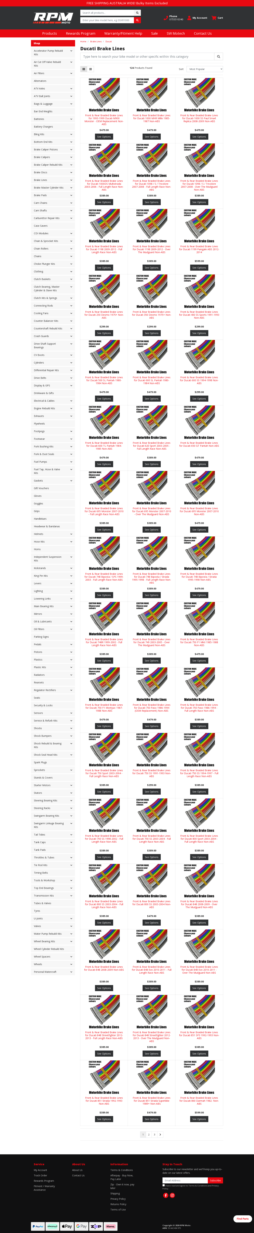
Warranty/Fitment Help (123, 33)
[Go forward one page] (160, 1134)
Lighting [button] (38, 591)
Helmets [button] (38, 534)
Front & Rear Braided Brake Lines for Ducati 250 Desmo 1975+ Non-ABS (104, 314)
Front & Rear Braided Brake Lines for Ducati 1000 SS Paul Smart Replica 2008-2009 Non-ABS (199, 118)
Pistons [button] (38, 652)
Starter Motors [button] (42, 785)
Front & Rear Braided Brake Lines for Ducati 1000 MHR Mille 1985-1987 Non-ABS (151, 118)
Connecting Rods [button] (43, 305)
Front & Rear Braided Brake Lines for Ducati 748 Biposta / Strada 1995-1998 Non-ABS (199, 576)
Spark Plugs (40, 762)
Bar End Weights (43, 111)
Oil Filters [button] (39, 629)
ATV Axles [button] (39, 88)
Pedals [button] (37, 644)
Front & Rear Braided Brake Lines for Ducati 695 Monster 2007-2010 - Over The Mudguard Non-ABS (151, 511)
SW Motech (176, 33)
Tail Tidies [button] (39, 834)
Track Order (40, 1175)
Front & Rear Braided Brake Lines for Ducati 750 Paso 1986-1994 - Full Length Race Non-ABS (199, 707)
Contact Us (203, 33)
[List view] (90, 69)
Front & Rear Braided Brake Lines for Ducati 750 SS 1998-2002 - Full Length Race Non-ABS (104, 838)
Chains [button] (37, 256)
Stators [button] (38, 792)
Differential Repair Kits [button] (46, 370)
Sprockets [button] (39, 770)
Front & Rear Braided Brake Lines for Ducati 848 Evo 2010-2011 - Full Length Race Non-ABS (151, 969)
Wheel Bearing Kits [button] (44, 941)
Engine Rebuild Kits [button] (44, 408)
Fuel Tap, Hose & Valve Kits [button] (47, 471)
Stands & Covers (43, 777)
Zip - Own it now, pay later (122, 1186)
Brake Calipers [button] (42, 157)
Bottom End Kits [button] (43, 141)
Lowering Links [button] (42, 598)
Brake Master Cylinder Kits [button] (49, 187)
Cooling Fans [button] (41, 313)
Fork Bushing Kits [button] (43, 446)
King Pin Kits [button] (41, 575)
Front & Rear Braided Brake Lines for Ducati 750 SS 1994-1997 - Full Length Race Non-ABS (199, 773)
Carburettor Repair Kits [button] (47, 218)
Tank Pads (40, 849)
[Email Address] (185, 1180)
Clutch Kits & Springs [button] (45, 298)
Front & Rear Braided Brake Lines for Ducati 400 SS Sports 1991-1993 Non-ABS (199, 314)
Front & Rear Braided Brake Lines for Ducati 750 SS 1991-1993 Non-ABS (151, 773)
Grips (37, 511)
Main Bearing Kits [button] (44, 606)
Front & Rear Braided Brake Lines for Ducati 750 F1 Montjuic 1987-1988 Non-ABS (104, 707)
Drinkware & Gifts (44, 393)
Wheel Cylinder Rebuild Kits (49, 949)
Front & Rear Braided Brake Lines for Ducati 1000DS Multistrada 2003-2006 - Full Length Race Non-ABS (104, 185)
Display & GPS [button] (42, 385)
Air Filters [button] (39, 73)
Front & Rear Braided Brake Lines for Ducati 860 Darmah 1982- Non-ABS (199, 1100)
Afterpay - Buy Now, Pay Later (121, 1177)
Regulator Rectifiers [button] (45, 690)
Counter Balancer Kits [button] (46, 320)
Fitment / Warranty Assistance (44, 1187)
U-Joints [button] (38, 918)
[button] (173, 18)
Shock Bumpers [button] (43, 735)
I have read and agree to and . (190, 1187)
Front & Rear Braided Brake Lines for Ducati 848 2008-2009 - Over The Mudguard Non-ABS (199, 904)
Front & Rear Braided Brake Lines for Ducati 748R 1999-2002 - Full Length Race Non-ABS (104, 642)
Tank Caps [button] (40, 842)
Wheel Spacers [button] (42, 956)
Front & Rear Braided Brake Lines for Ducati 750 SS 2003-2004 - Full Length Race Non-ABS (152, 838)
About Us (77, 1170)
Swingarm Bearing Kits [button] (46, 815)
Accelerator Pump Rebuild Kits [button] (48, 52)
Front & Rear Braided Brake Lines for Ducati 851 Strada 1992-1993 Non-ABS (104, 1100)
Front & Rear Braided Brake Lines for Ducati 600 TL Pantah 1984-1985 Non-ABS (104, 445)
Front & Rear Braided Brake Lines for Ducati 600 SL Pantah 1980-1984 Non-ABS (151, 380)
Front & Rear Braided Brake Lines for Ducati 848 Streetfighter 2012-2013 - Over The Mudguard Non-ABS (152, 1037)
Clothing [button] (38, 271)
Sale (154, 33)
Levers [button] (37, 583)
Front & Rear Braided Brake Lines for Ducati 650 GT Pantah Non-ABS (199, 444)
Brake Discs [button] (40, 172)
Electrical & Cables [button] (44, 400)
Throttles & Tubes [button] (44, 857)
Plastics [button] (38, 659)
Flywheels (39, 423)
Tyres (37, 910)
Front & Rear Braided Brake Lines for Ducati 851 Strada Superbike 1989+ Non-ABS (151, 1100)
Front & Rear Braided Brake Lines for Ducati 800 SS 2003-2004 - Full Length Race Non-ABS (104, 904)
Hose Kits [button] (39, 541)
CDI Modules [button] (41, 233)
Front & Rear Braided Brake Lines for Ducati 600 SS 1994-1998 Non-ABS (199, 380)
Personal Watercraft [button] (45, 971)
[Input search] (107, 13)
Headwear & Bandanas (47, 526)
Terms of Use (118, 1209)
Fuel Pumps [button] (40, 461)
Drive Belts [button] (40, 377)
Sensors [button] (38, 713)
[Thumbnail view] (83, 69)
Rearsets (39, 682)
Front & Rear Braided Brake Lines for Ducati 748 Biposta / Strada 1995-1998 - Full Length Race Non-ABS (151, 578)
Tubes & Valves (42, 903)
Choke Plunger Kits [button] (44, 263)
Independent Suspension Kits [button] (47, 558)
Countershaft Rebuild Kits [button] (48, 328)
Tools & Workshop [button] (44, 880)
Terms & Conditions (121, 1170)
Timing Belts (41, 872)
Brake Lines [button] (40, 180)
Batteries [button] (39, 119)
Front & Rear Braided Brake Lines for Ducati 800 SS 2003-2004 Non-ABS (151, 904)
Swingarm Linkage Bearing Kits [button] (49, 825)
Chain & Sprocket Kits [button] (46, 241)
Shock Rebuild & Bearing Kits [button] (47, 745)
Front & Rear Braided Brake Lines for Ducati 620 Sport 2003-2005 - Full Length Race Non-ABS (151, 445)
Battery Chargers (43, 126)
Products (49, 33)
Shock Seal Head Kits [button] (45, 754)
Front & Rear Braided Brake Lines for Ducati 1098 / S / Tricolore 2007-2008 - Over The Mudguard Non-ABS (199, 185)
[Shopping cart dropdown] (217, 18)
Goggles (38, 503)
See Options (104, 136)
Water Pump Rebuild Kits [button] (48, 933)
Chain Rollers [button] (41, 248)
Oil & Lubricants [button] (43, 621)
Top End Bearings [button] (44, 888)
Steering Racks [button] (42, 808)
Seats (37, 697)
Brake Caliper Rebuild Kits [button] (48, 164)
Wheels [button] (38, 964)
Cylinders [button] (39, 362)
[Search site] (137, 13)
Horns (37, 549)
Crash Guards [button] (41, 336)
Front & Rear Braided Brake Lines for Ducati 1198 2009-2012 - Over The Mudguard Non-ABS (151, 249)
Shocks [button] (38, 728)
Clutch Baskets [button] (42, 279)
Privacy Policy (118, 1198)
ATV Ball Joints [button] (42, 96)
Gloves (38, 495)
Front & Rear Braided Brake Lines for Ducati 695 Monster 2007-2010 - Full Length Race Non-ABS (104, 511)
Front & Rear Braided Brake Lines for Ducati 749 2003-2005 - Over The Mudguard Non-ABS (151, 642)
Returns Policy (118, 1204)
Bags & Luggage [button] (43, 103)
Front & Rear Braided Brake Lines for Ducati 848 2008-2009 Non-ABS (104, 968)
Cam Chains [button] (40, 202)
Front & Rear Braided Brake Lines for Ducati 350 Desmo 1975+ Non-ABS (151, 314)
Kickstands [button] (40, 568)
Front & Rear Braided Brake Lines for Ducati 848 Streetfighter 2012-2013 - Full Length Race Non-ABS (104, 1035)
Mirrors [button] (38, 613)
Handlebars (40, 518)
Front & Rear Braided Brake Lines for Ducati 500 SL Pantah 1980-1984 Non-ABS (104, 380)
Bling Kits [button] (39, 134)
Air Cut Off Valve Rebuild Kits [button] (47, 63)
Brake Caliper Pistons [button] (46, 149)
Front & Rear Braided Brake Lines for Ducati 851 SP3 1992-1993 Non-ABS (199, 1035)
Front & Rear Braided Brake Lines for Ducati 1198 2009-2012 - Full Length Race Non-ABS (104, 249)
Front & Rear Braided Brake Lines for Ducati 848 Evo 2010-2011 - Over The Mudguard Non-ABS (199, 969)
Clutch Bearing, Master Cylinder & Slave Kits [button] (47, 288)
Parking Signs (41, 636)
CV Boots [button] (39, 355)
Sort (181, 69)
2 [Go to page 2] (148, 1134)
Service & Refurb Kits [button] (45, 720)
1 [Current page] (143, 1134)
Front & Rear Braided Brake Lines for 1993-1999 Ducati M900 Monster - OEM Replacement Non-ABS (104, 120)
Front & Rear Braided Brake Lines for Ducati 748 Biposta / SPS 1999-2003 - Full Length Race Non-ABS (104, 576)
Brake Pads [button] (40, 195)
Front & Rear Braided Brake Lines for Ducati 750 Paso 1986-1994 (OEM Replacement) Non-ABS (151, 707)
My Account (40, 1170)
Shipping (115, 1193)
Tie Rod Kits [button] (40, 865)
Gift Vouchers (41, 488)
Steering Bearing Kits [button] (45, 800)
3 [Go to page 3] (154, 1134)
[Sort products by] (205, 69)
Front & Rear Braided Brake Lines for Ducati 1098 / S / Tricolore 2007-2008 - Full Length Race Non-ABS (151, 185)
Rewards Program (80, 33)
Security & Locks (43, 705)
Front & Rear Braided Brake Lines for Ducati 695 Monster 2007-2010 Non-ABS (199, 511)
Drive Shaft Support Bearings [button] (45, 345)
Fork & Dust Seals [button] (44, 454)
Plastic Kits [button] (40, 667)
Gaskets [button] (38, 480)
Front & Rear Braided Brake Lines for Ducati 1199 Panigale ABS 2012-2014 (199, 249)
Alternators (40, 80)
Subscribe (215, 1180)
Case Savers (41, 225)
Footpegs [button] (39, 431)
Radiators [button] (39, 674)
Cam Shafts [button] (40, 210)
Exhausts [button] (39, 416)
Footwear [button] (39, 438)
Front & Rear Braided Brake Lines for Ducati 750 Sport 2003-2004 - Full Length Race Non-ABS (104, 773)
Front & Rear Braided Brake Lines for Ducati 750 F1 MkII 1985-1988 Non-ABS (199, 642)
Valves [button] (37, 926)
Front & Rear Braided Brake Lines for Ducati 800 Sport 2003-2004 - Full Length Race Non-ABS (199, 838)
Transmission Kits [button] (44, 895)
